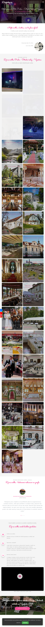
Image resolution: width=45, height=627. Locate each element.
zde (21, 622)
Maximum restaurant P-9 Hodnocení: (22, 496)
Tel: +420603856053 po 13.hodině (22, 11)
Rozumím (25, 622)
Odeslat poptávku (22, 608)
